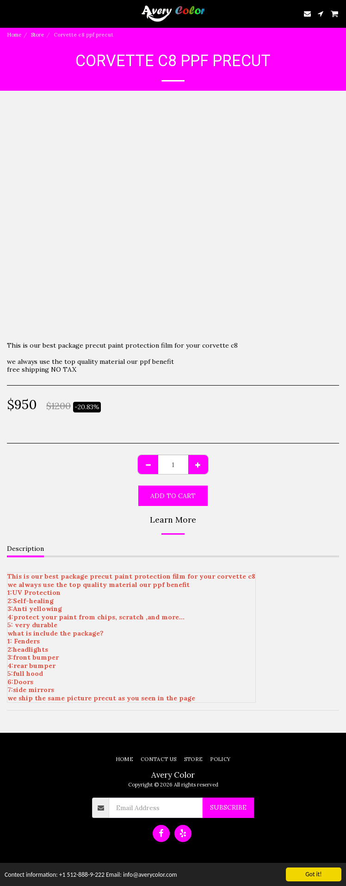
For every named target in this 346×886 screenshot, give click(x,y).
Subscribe (228, 807)
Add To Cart (173, 496)
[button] (10, 13)
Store (37, 34)
